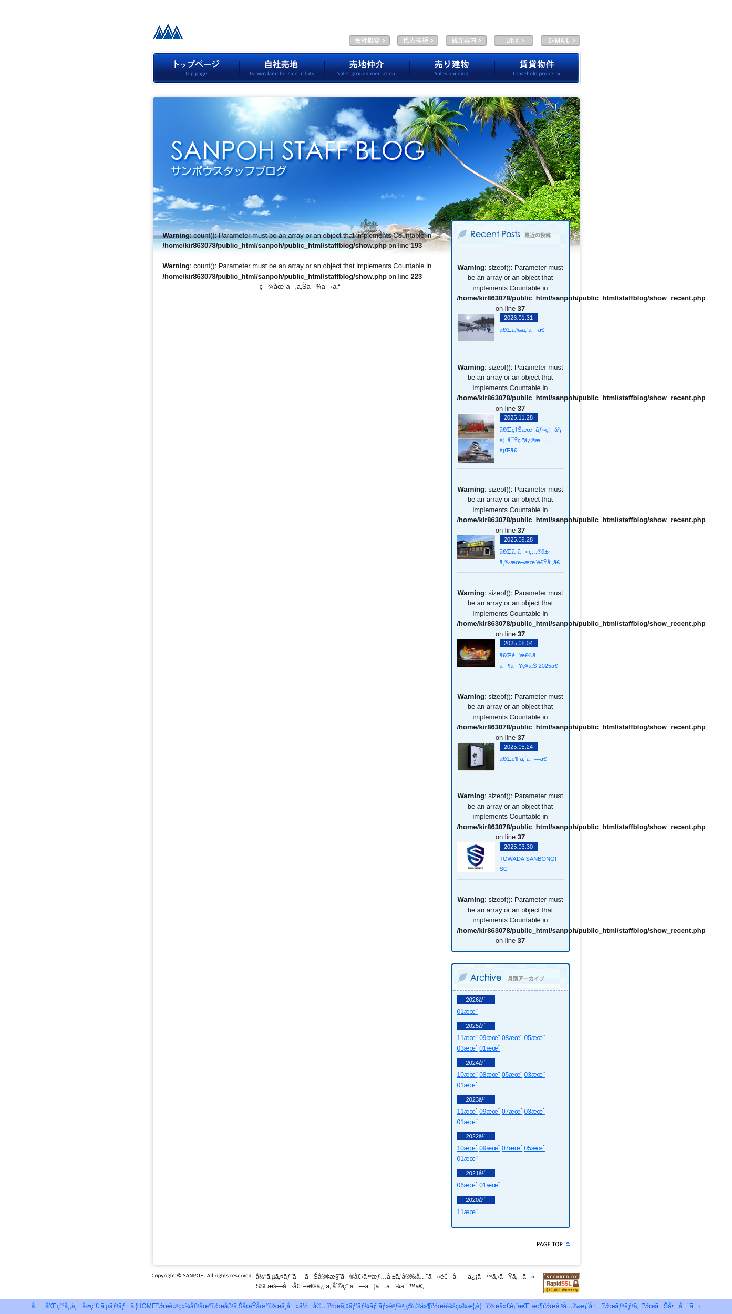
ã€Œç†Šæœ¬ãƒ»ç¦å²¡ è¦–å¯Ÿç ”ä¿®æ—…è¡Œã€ (531, 439)
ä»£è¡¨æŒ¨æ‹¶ (417, 40)
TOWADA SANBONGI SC (528, 863)
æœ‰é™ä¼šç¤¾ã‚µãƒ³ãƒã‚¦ (231, 34)
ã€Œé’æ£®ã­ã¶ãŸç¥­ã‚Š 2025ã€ (531, 660)
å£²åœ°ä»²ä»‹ (366, 68)
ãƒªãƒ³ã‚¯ (628, 1306)
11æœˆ (467, 1038)
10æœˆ (467, 1074)
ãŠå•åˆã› (677, 1306)
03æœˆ (467, 1048)
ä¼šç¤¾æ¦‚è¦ (369, 40)
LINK (513, 40)
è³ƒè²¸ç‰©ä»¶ (537, 68)
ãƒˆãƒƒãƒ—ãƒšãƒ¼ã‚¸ (195, 68)
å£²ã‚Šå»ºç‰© (451, 68)
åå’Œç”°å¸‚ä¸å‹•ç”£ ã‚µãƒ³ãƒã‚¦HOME (94, 1306)
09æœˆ (489, 1038)
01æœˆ (467, 1011)
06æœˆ (467, 1185)
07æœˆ (512, 1111)
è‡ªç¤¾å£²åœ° (281, 68)
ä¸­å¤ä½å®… (304, 1306)
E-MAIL (560, 40)
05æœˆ (534, 1038)
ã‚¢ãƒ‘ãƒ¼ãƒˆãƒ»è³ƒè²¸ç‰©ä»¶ (385, 1306)
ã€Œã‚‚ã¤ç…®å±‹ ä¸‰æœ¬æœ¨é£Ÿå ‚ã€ (531, 556)
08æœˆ (512, 1038)
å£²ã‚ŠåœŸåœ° (246, 1306)
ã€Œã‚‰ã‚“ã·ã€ (524, 330)
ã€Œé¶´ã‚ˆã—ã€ (526, 759)
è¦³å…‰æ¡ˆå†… (466, 40)
